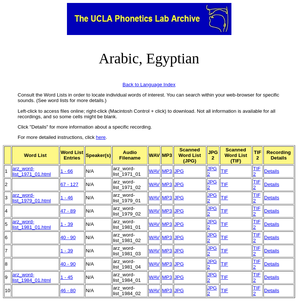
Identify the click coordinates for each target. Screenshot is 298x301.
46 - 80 (68, 290)
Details (271, 171)
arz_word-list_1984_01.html (32, 277)
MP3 (167, 171)
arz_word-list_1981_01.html (32, 224)
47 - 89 (68, 211)
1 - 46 (66, 197)
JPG (179, 171)
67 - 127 (69, 184)
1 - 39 (66, 224)
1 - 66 (66, 171)
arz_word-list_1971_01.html (32, 171)
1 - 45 (66, 277)
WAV (154, 171)
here (101, 137)
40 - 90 (68, 237)
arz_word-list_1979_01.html (32, 197)
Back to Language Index (149, 84)
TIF (224, 171)
